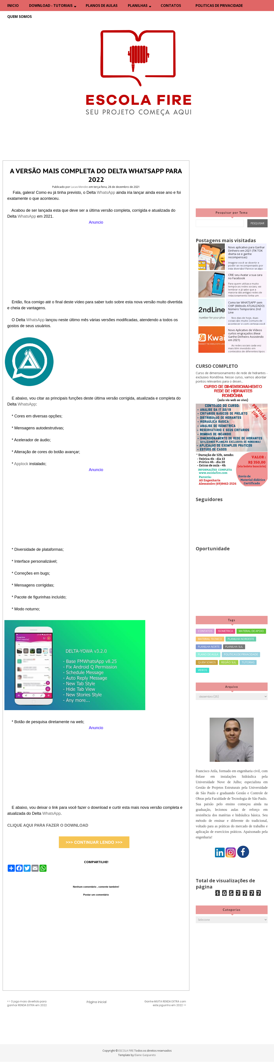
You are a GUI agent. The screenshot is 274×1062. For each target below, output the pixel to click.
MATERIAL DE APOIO (251, 631)
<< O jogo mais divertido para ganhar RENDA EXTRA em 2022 (27, 1003)
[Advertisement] (96, 256)
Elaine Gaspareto (145, 1055)
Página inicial (96, 1002)
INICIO (13, 5)
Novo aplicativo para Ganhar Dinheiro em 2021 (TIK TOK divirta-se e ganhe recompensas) (246, 252)
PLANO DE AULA (208, 654)
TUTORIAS (248, 662)
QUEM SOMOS (19, 16)
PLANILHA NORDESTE (241, 639)
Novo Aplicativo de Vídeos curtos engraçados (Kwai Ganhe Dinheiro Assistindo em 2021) (246, 335)
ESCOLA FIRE (126, 1051)
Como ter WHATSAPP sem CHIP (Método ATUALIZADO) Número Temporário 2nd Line (246, 307)
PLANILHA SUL (234, 647)
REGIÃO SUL (228, 662)
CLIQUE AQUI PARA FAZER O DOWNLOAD (47, 825)
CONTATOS (171, 5)
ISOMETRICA (225, 631)
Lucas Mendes (80, 187)
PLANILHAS (137, 5)
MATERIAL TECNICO (210, 639)
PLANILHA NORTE (209, 647)
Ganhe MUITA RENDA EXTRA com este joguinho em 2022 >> (165, 1003)
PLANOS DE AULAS (101, 5)
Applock (21, 464)
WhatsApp (106, 192)
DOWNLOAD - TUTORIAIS (51, 5)
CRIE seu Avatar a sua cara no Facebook (245, 276)
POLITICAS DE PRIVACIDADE (219, 5)
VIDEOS (202, 670)
